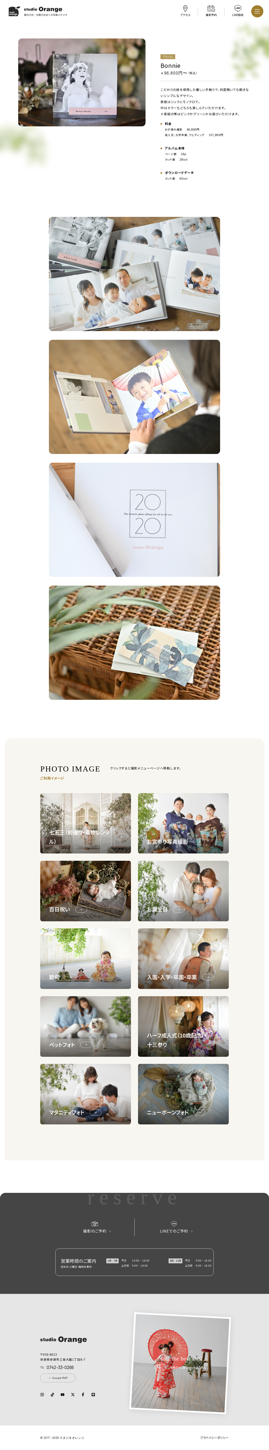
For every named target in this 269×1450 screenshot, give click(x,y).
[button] (38, 13)
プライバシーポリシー (214, 1437)
